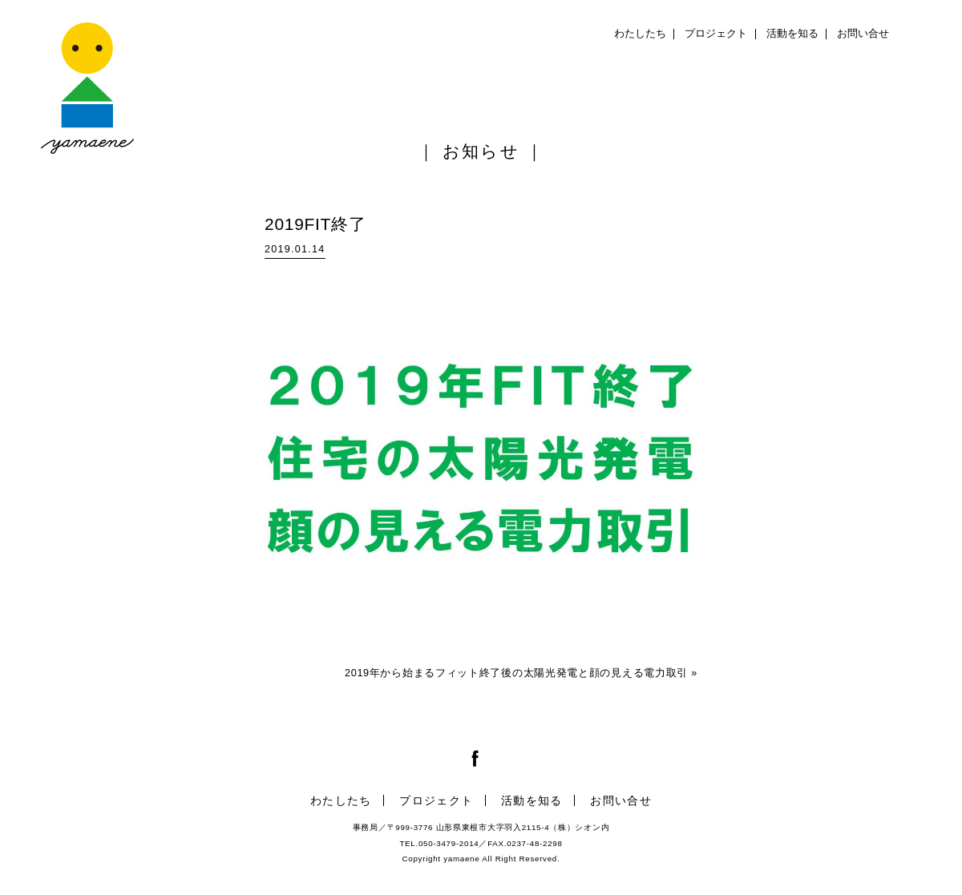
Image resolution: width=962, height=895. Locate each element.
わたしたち (640, 33)
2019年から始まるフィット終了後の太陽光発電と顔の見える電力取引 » (521, 673)
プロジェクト (716, 33)
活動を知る (792, 33)
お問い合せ (863, 33)
